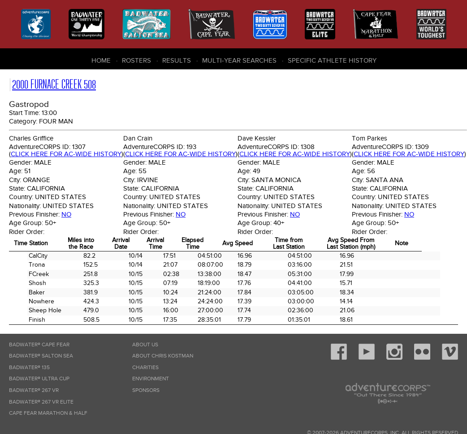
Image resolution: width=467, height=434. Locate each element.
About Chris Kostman (162, 356)
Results (176, 60)
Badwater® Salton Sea (41, 356)
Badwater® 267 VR (34, 390)
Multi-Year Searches (239, 60)
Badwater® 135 (29, 367)
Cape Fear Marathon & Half (48, 413)
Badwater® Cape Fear (39, 345)
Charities (145, 367)
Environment (150, 379)
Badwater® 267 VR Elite (41, 402)
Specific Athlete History (332, 60)
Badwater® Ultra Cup (39, 379)
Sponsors (146, 390)
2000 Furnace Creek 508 (54, 84)
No (66, 214)
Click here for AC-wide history (66, 154)
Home (101, 60)
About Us (145, 345)
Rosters (136, 60)
